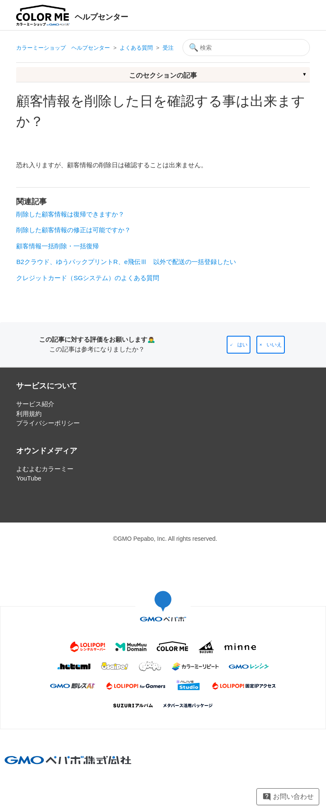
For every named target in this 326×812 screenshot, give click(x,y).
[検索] (246, 47)
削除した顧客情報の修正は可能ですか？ (73, 229)
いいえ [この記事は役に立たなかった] (274, 345)
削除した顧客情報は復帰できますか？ (70, 214)
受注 (168, 48)
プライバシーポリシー (48, 423)
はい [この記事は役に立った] (242, 345)
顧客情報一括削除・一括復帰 (57, 246)
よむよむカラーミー (44, 468)
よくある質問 (136, 48)
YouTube (28, 478)
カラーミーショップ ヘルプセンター (63, 48)
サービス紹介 (35, 403)
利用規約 (29, 413)
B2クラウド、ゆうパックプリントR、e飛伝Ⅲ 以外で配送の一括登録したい (126, 261)
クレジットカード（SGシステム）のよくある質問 (87, 277)
